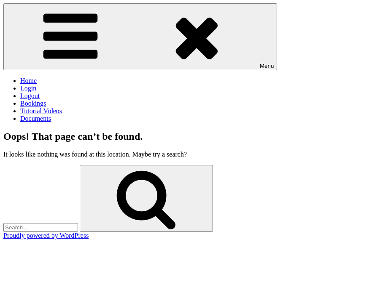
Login (28, 88)
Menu (140, 37)
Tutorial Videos (41, 110)
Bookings (33, 103)
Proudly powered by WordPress (46, 235)
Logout (30, 95)
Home (28, 80)
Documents (35, 118)
